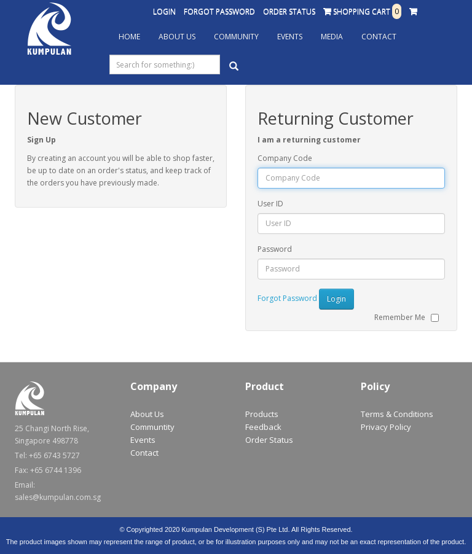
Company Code (285, 158)
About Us (177, 36)
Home (129, 36)
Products (261, 413)
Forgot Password (219, 11)
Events (289, 36)
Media (332, 36)
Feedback (263, 426)
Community (236, 36)
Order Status (289, 11)
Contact (378, 36)
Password (275, 249)
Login (164, 11)
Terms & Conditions (397, 413)
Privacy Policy (386, 426)
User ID (270, 203)
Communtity (152, 426)
